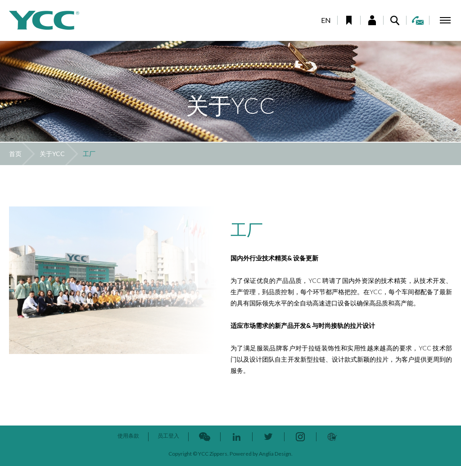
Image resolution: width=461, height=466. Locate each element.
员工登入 (168, 435)
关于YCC (52, 153)
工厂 (89, 153)
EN (326, 20)
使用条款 (128, 435)
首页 (15, 153)
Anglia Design (275, 453)
